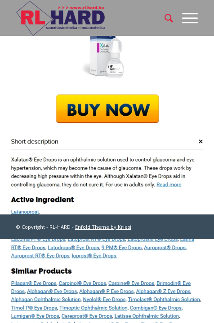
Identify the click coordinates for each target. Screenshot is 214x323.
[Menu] (185, 18)
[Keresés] (164, 18)
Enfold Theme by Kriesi (103, 226)
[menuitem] (164, 18)
